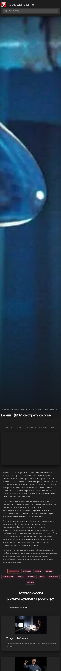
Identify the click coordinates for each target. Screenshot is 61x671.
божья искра (14, 571)
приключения (8, 577)
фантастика (53, 577)
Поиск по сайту (12, 11)
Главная (4, 409)
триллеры (31, 577)
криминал (27, 571)
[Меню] (58, 5)
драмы (41, 577)
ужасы (20, 577)
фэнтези (30, 582)
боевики (38, 571)
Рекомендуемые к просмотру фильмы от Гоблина (30, 409)
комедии (49, 571)
